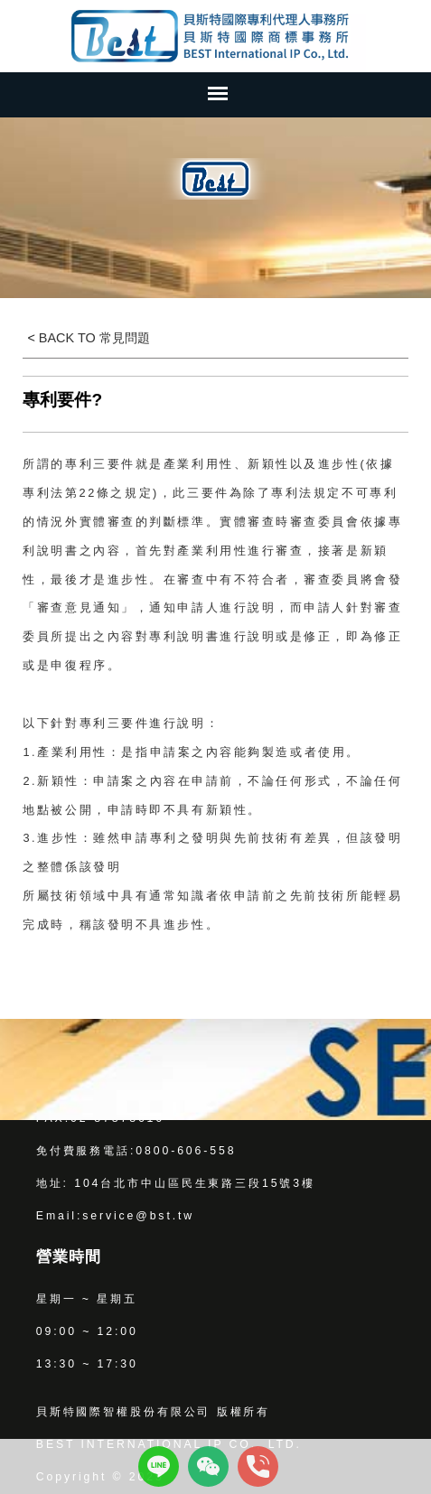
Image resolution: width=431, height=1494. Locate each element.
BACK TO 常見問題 (92, 338)
